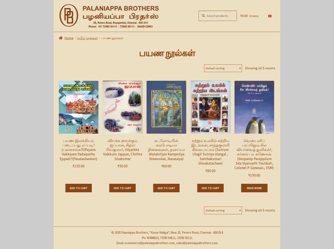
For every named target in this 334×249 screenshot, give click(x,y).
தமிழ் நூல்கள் (87, 38)
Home (69, 38)
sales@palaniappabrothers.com (197, 243)
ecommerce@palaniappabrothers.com (149, 243)
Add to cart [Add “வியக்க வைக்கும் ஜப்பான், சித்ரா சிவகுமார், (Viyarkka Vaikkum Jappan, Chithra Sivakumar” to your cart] (122, 188)
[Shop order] (223, 68)
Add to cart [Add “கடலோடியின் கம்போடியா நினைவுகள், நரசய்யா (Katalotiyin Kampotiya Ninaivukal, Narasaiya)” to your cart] (166, 188)
